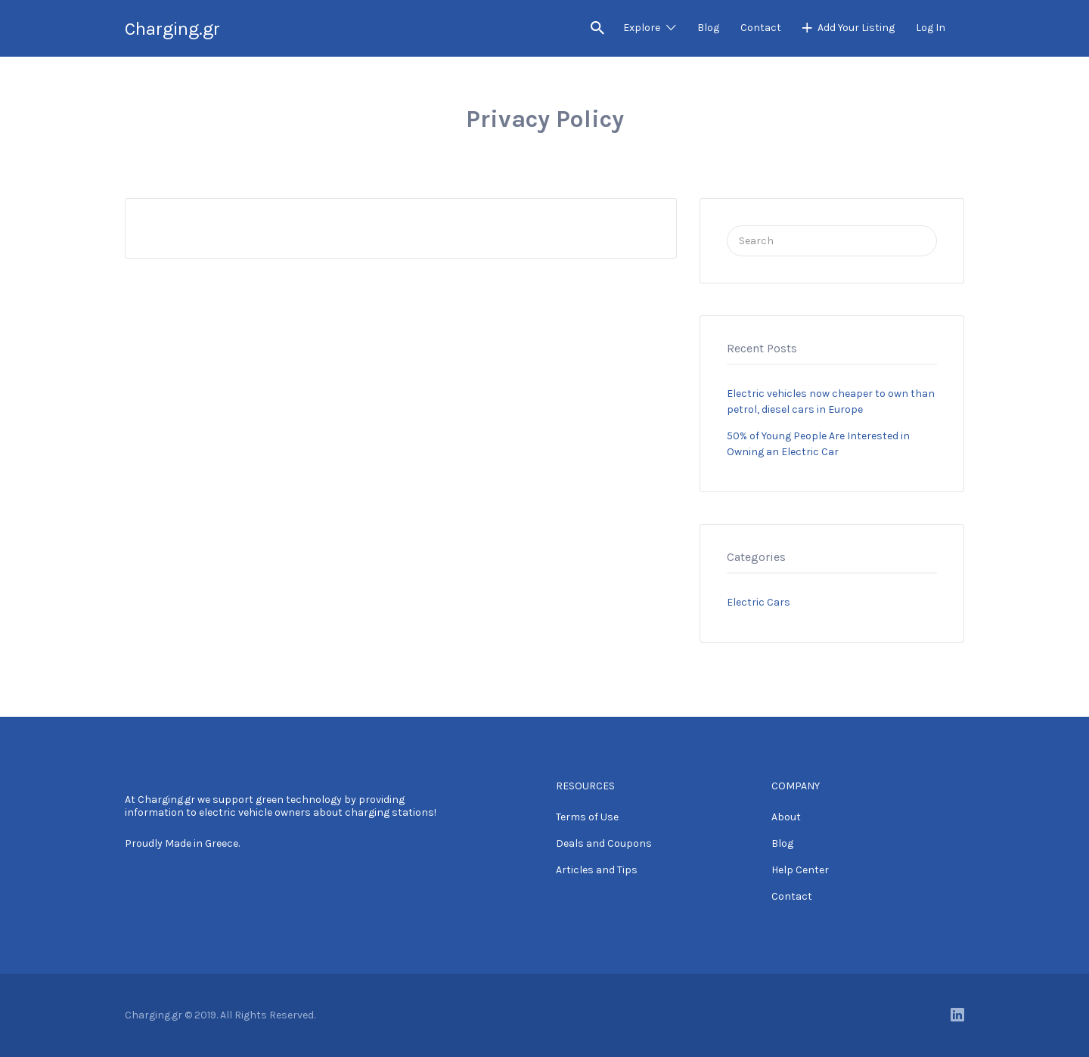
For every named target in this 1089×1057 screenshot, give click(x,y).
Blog (708, 27)
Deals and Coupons (604, 843)
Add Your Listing (856, 27)
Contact (760, 27)
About (786, 817)
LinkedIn (957, 1015)
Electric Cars (758, 602)
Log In (930, 27)
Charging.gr (172, 28)
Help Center (800, 869)
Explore (641, 27)
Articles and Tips (597, 869)
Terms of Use (587, 817)
